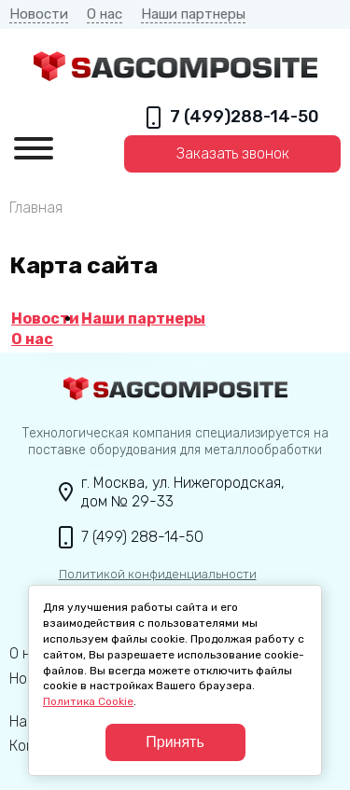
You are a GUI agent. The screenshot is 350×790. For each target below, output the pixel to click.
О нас (104, 14)
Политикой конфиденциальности (158, 574)
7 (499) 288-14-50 (142, 537)
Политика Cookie (88, 701)
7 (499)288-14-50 (244, 117)
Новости (38, 14)
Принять (175, 742)
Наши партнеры (193, 14)
